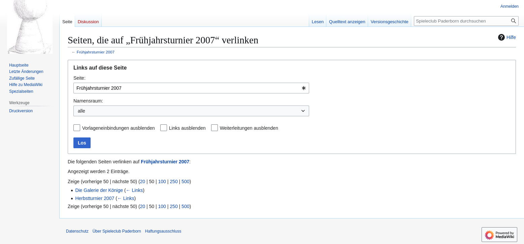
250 (173, 181)
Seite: (79, 78)
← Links (134, 190)
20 (142, 181)
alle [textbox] (81, 111)
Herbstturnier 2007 (94, 198)
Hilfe (506, 37)
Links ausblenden (187, 128)
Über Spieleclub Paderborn (117, 231)
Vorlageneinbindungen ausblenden (118, 128)
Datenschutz (77, 231)
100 (162, 181)
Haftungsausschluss (163, 231)
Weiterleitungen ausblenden (249, 128)
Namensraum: (88, 101)
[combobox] (191, 88)
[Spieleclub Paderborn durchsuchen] (466, 21)
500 (185, 181)
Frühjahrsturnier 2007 (95, 52)
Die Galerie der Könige (99, 190)
